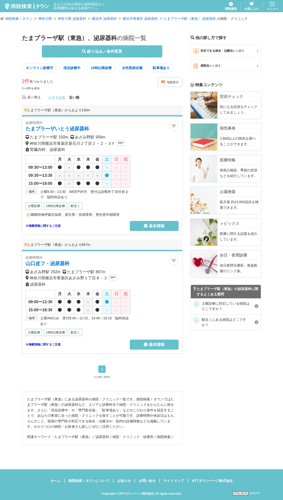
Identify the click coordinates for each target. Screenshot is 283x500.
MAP (120, 143)
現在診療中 (72, 68)
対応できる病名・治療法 (225, 51)
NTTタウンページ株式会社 (212, 481)
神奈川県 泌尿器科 (72, 19)
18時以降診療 (101, 68)
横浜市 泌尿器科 (104, 19)
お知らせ (124, 481)
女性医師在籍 (132, 68)
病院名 (225, 65)
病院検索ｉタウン (18, 19)
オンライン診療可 (39, 68)
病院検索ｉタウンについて (88, 481)
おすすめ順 (56, 97)
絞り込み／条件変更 (102, 51)
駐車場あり (161, 68)
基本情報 (154, 226)
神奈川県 (45, 19)
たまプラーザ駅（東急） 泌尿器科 (190, 19)
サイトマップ (173, 481)
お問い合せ (147, 481)
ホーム (55, 481)
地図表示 (169, 82)
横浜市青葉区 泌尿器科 (140, 19)
